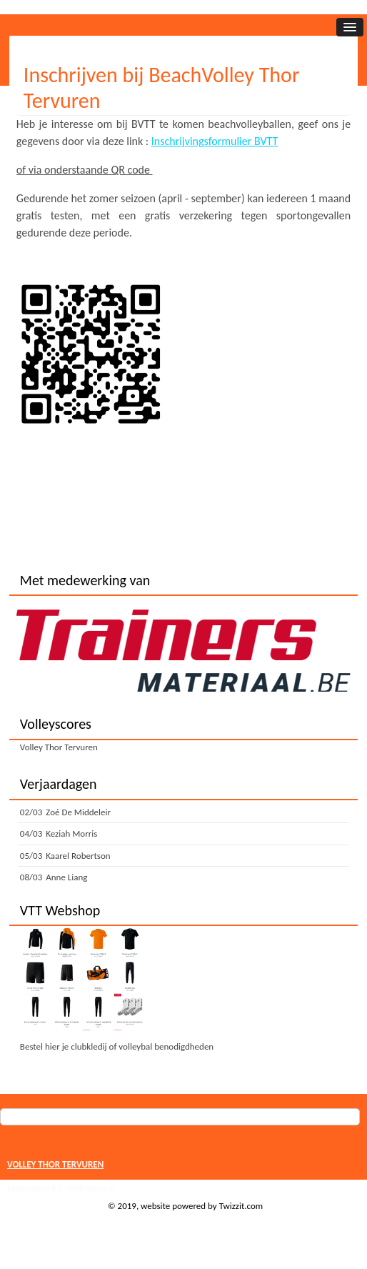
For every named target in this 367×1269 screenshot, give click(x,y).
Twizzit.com (241, 1205)
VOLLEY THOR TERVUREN (55, 1164)
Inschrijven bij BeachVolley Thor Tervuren (162, 87)
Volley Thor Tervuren (59, 747)
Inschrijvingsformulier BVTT (214, 141)
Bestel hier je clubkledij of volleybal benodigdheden (116, 1046)
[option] (183, 649)
